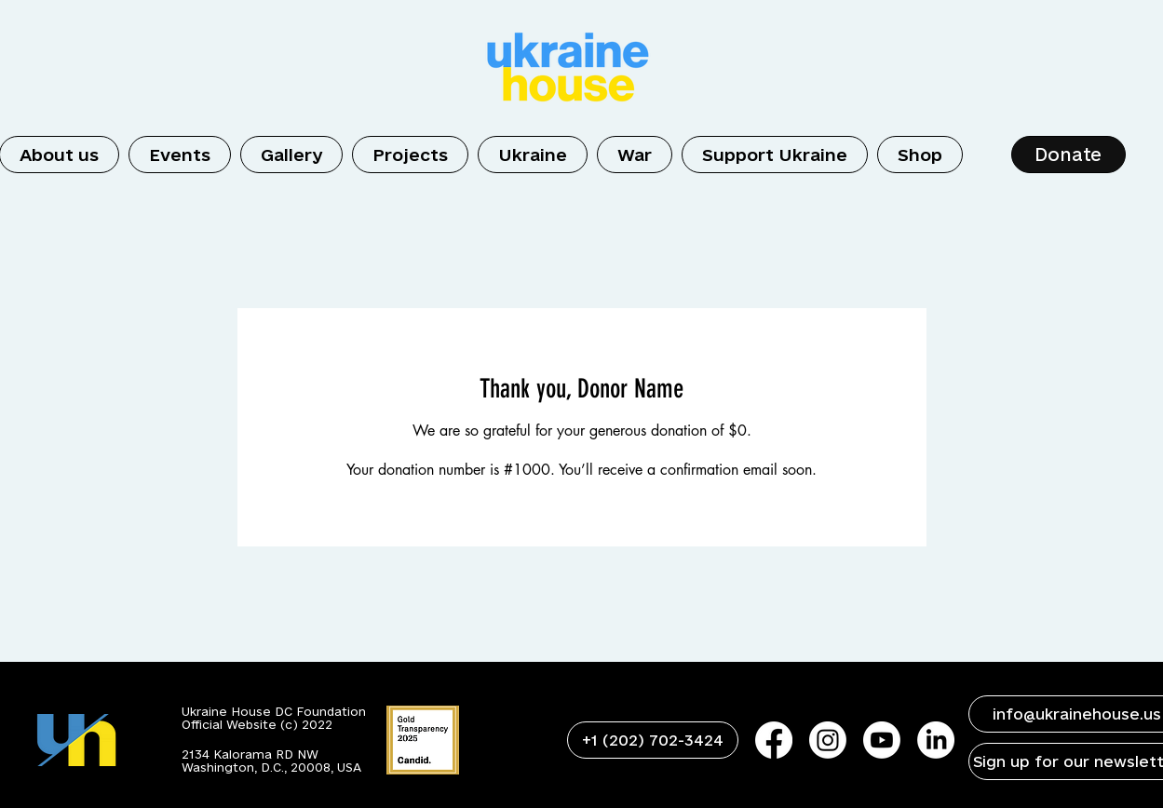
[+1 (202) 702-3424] (652, 740)
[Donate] (1068, 154)
